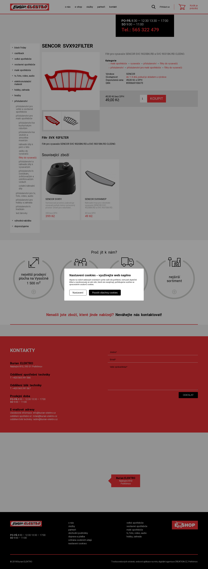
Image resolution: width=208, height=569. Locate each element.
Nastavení (78, 292)
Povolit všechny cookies (105, 292)
